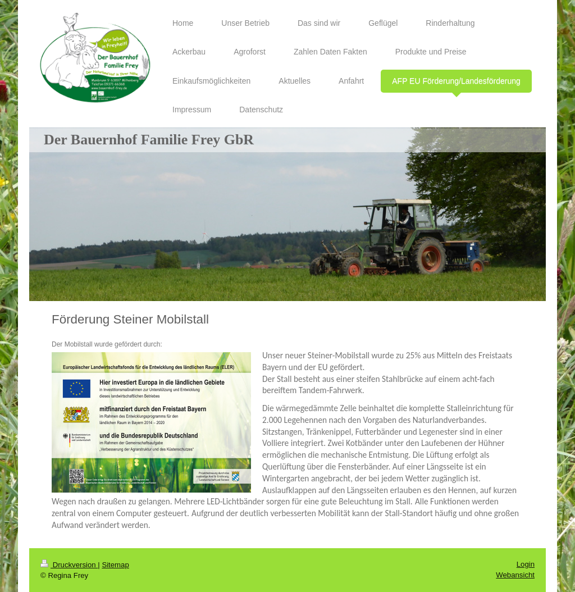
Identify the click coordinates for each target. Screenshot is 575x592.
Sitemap (115, 565)
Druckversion (69, 565)
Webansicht (515, 575)
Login (526, 564)
